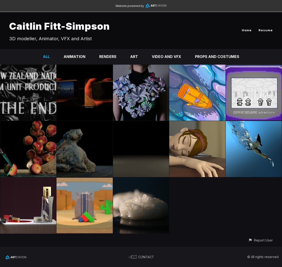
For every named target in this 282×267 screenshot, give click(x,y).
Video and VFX (166, 56)
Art (134, 56)
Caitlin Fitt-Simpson (59, 26)
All (46, 56)
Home (247, 30)
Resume (266, 30)
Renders (107, 56)
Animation (74, 56)
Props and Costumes (217, 56)
